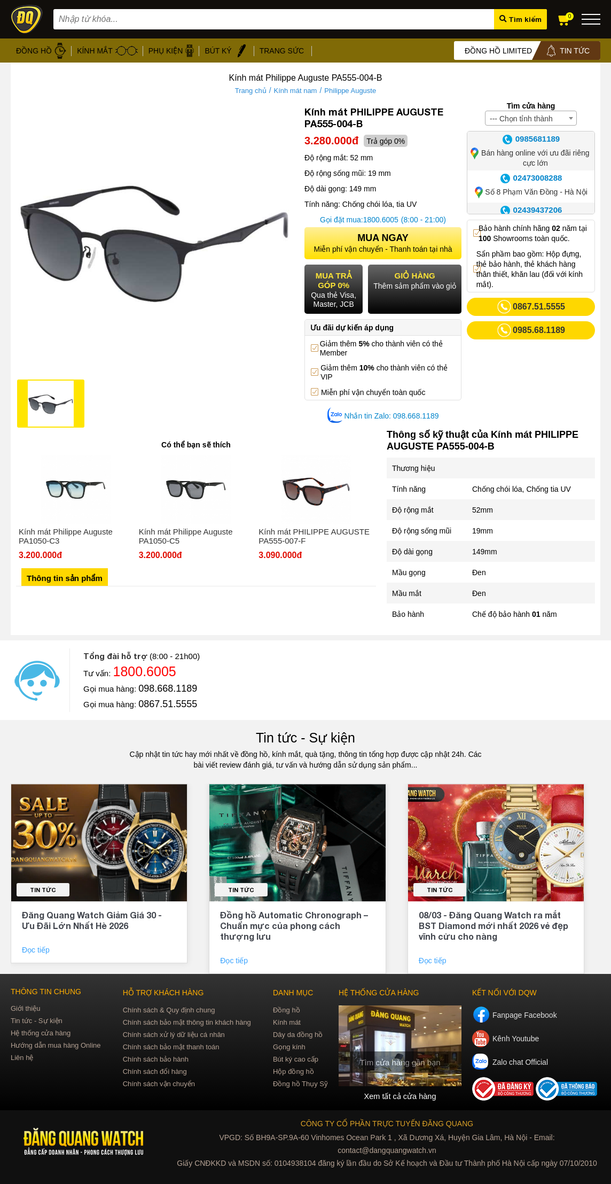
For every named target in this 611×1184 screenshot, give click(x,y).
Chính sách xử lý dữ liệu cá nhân (174, 1035)
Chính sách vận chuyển (159, 1084)
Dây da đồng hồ (298, 1035)
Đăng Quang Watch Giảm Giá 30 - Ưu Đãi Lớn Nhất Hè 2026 (92, 920)
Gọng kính (289, 1047)
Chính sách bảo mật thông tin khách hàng (187, 1022)
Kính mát (287, 1022)
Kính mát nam (295, 91)
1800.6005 (380, 219)
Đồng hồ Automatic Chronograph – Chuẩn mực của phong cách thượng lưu (294, 925)
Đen (479, 572)
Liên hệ (22, 1058)
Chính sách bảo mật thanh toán (171, 1047)
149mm (484, 551)
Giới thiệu (25, 1008)
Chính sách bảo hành (156, 1059)
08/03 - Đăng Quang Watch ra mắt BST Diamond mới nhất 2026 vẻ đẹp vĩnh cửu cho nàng (493, 925)
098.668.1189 (167, 688)
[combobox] (531, 118)
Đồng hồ (286, 1010)
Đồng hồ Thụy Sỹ (300, 1084)
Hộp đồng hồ (293, 1071)
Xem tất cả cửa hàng (400, 1096)
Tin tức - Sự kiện (305, 737)
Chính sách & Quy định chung (169, 1010)
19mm (482, 531)
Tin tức (43, 889)
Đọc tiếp (37, 950)
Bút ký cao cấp (295, 1059)
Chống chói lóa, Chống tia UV (521, 489)
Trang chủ (251, 91)
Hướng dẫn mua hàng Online (56, 1045)
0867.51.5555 (167, 704)
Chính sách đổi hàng (155, 1071)
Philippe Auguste (350, 91)
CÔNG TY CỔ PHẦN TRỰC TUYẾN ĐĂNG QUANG (387, 1122)
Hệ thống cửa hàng (40, 1033)
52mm (482, 510)
